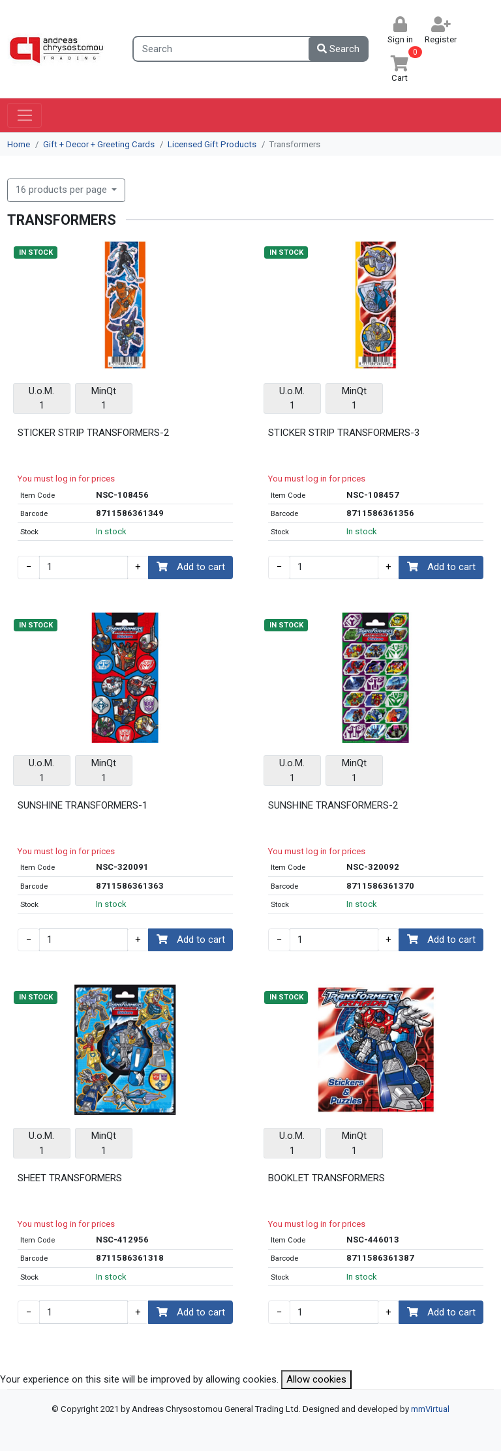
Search (338, 49)
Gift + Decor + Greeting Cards (99, 144)
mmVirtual (430, 1409)
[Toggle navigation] (24, 115)
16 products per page (63, 189)
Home (18, 144)
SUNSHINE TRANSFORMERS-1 (82, 805)
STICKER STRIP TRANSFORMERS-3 (343, 432)
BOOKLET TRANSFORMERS (326, 1178)
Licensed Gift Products (212, 144)
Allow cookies (316, 1379)
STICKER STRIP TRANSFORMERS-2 (93, 432)
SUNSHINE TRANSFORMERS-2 (333, 805)
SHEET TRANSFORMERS (70, 1178)
